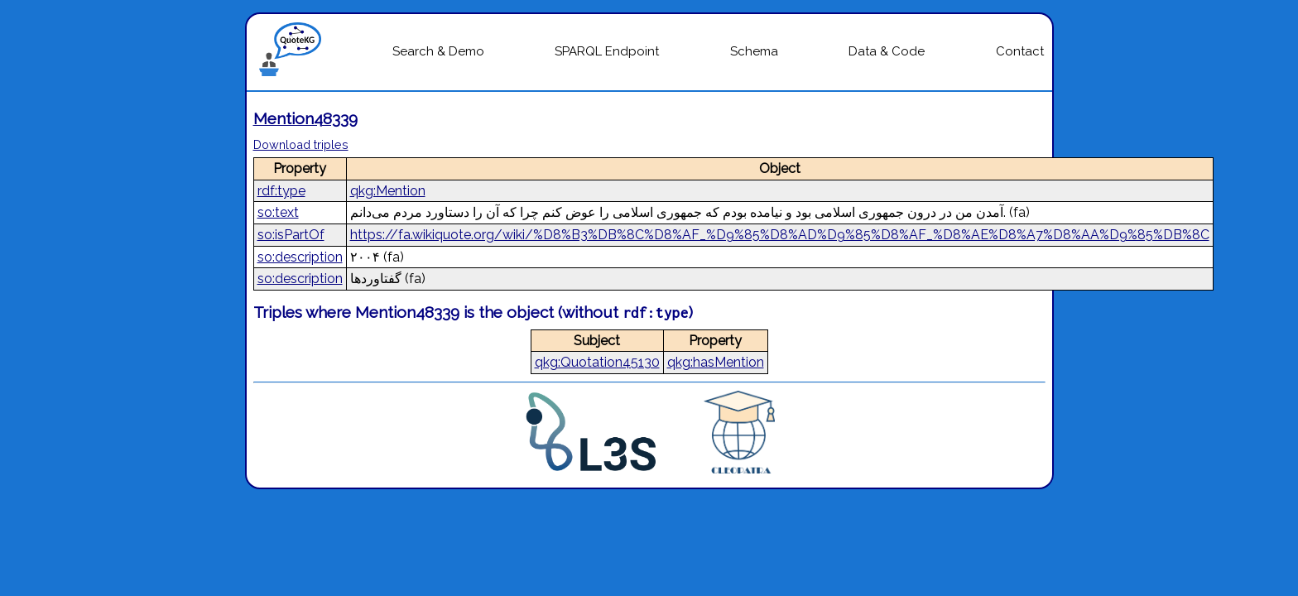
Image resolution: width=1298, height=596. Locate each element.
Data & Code (887, 51)
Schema (754, 51)
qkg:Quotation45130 (597, 362)
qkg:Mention (387, 191)
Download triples (301, 144)
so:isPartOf (290, 235)
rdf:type (281, 191)
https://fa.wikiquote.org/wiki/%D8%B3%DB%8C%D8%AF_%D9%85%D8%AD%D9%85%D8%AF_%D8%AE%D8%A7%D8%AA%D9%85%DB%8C (779, 235)
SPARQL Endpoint (607, 51)
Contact (1020, 51)
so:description (300, 257)
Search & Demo (438, 51)
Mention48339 (305, 118)
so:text (278, 212)
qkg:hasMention (715, 362)
